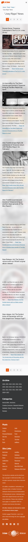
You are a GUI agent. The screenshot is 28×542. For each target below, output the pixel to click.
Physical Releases (7, 433)
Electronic (17, 436)
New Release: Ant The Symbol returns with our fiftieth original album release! (13, 261)
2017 (13, 386)
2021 (20, 384)
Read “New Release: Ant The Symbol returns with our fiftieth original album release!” (12, 302)
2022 (17, 384)
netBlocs (17, 442)
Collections (5, 460)
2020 (3, 386)
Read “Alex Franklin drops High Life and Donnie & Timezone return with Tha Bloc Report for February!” (13, 188)
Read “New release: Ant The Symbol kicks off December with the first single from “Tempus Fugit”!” (13, 357)
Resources (17, 460)
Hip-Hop (4, 436)
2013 (7, 389)
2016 (17, 386)
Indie (16, 428)
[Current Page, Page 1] (7, 19)
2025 (7, 384)
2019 (7, 386)
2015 (20, 386)
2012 (10, 389)
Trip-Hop (17, 439)
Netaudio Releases (18, 405)
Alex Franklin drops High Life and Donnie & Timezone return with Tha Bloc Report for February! (13, 146)
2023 (13, 384)
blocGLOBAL (5, 402)
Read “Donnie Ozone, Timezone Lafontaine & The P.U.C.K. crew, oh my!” (13, 71)
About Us (4, 466)
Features (4, 455)
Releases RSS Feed (20, 469)
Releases (19, 408)
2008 (3, 392)
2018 (10, 386)
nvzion (8, 514)
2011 (13, 389)
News (9, 408)
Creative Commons (7, 405)
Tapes (4, 463)
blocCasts (5, 452)
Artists (4, 431)
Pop (3, 439)
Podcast (14, 408)
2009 (20, 389)
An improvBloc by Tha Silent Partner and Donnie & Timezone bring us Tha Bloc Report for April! (13, 86)
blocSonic (12, 402)
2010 (17, 389)
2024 (10, 384)
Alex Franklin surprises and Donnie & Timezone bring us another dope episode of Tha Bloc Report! (12, 203)
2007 (7, 392)
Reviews (4, 411)
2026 (3, 384)
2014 (3, 389)
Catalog (4, 428)
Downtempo (18, 431)
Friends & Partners (20, 457)
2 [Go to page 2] (10, 19)
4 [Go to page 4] (17, 19)
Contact (4, 469)
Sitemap (17, 463)
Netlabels (4, 408)
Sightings (17, 455)
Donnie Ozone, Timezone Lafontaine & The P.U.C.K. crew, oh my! (13, 30)
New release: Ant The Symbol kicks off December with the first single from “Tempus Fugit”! (14, 316)
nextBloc (17, 452)
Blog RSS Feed (19, 466)
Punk (16, 433)
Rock (3, 442)
